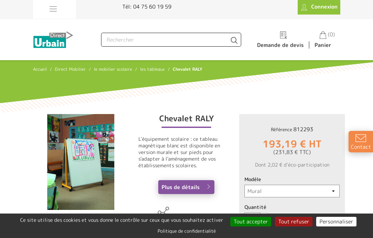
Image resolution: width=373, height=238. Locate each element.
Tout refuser (293, 221)
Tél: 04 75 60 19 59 (146, 6)
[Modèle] (292, 191)
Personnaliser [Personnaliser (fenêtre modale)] (336, 221)
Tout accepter (251, 221)
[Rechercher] (171, 40)
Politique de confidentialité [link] (187, 231)
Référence (281, 129)
